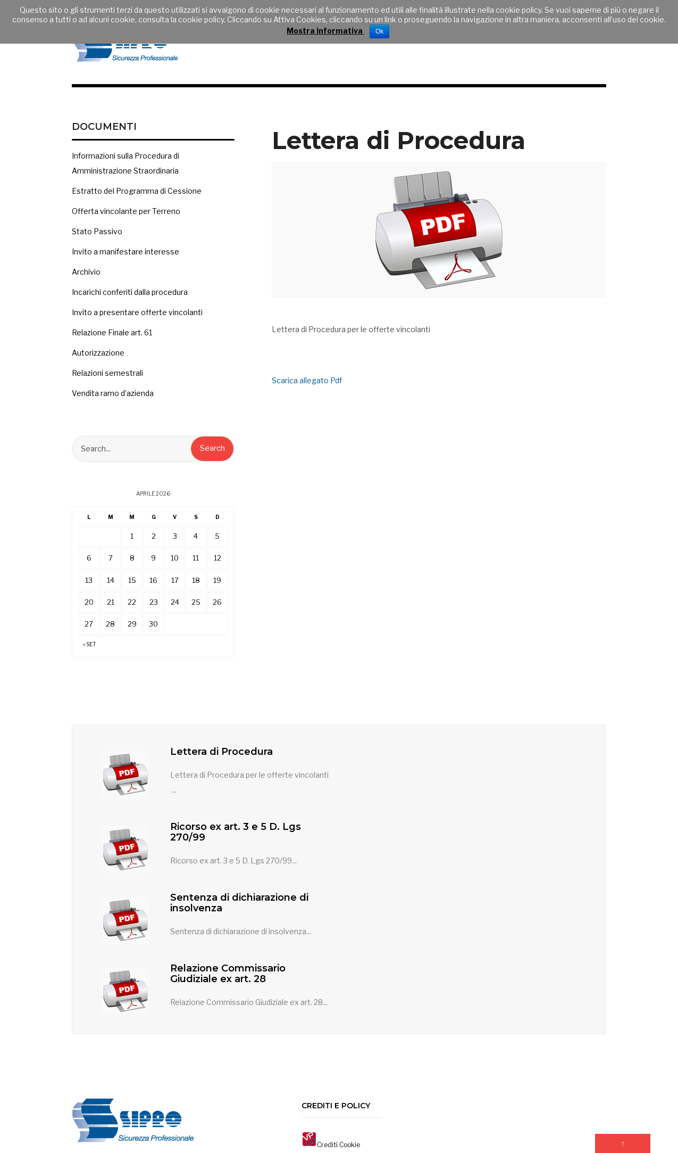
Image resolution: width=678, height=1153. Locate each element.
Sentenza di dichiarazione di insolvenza (240, 839)
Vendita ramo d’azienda (113, 400)
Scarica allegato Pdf (307, 387)
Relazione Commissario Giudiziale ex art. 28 (484, 839)
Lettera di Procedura (222, 759)
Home (320, 1103)
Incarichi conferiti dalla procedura (130, 299)
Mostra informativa (325, 30)
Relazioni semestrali (107, 380)
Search (212, 456)
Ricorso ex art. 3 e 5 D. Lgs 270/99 (492, 764)
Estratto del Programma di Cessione (137, 198)
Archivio (86, 279)
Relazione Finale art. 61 (112, 339)
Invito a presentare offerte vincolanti (137, 319)
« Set (89, 652)
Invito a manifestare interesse (125, 258)
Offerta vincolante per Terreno (126, 218)
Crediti (327, 1026)
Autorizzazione (98, 360)
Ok (379, 31)
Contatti (351, 1103)
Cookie (349, 1026)
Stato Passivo (97, 238)
